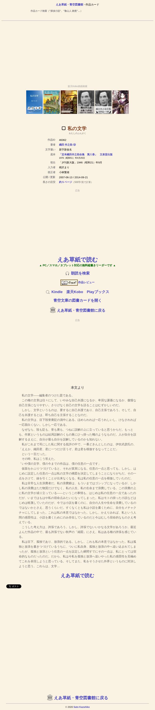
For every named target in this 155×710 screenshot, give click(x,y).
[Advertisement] (77, 51)
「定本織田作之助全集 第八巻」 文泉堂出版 (86, 154)
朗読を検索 (80, 273)
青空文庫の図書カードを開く (77, 300)
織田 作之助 (66, 144)
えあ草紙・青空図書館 (69, 4)
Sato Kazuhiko (82, 707)
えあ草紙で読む (77, 259)
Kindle (57, 292)
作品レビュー (77, 282)
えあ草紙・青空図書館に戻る (81, 310)
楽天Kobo (74, 292)
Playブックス (98, 292)
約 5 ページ (65, 182)
